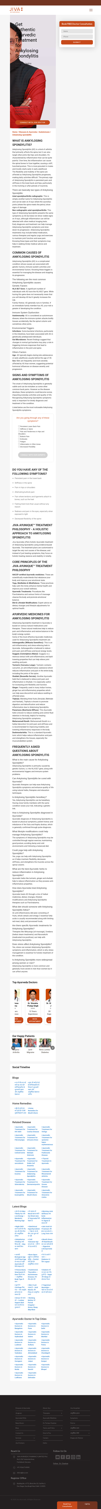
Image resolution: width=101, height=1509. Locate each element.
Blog (17, 1428)
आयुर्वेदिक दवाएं (74, 1428)
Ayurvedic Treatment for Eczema (20, 1171)
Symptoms (74, 1418)
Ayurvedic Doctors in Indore (32, 1334)
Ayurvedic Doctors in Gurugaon (19, 1359)
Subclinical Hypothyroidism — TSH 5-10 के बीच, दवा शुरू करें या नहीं (34, 1231)
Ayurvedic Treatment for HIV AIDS (20, 1129)
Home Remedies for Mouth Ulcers (33, 1110)
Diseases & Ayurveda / (29, 132)
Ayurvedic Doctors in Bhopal (45, 1367)
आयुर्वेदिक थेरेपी (74, 1433)
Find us (72, 1423)
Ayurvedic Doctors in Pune (32, 1326)
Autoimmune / (45, 132)
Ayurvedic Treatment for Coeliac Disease (33, 1129)
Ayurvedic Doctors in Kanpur (45, 1359)
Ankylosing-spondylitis (22, 135)
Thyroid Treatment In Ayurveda (46, 1161)
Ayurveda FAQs (21, 1418)
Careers (45, 1438)
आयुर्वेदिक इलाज (75, 1413)
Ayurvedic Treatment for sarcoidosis (20, 1161)
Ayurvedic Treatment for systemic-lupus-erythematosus (47, 1139)
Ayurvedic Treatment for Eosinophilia (20, 1192)
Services (18, 1438)
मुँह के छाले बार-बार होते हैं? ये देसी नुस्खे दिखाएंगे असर (20, 1110)
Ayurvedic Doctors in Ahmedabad (32, 1350)
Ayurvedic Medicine (49, 1418)
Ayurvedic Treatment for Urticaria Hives (32, 1137)
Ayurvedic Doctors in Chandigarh (45, 1350)
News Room (20, 1423)
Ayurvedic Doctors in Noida (19, 1367)
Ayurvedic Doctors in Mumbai (45, 1334)
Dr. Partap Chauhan (49, 1423)
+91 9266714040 (91, 3)
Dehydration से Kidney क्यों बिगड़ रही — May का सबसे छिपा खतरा (20, 1244)
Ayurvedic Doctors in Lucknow (19, 1342)
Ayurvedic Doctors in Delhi (45, 1326)
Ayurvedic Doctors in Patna (45, 1342)
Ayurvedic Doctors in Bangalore (19, 1326)
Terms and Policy (49, 1428)
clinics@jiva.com (22, 1473)
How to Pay (47, 1433)
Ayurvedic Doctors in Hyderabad (19, 1334)
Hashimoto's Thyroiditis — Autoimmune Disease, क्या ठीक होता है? (33, 1274)
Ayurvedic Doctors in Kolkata (32, 1342)
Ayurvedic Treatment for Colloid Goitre (20, 1150)
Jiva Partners (20, 1443)
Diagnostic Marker (76, 1438)
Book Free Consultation (67, 1505)
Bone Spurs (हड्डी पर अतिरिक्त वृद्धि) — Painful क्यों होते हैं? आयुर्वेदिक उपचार (33, 1259)
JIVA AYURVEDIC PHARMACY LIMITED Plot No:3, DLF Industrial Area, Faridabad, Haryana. (32, 1459)
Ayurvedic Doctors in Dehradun (32, 1375)
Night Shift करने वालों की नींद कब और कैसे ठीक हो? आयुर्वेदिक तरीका (20, 1231)
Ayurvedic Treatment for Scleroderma (20, 1182)
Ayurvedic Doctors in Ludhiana (19, 1375)
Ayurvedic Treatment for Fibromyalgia (20, 1137)
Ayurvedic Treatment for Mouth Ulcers (32, 1192)
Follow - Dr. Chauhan (60, 1463)
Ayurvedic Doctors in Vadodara (19, 1350)
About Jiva (46, 1408)
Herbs (45, 1443)
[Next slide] (53, 1048)
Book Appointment (16, 1017)
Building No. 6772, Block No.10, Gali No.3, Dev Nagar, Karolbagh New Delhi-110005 (31, 1485)
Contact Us (19, 1433)
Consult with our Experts (32, 455)
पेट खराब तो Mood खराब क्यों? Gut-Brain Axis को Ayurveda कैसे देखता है (34, 1216)
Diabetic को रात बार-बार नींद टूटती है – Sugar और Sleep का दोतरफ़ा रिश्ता (47, 1274)
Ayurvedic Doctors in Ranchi (32, 1367)
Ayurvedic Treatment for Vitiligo (47, 1129)
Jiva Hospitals (75, 1408)
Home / (15, 132)
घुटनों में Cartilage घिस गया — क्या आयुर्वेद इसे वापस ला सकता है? (20, 1289)
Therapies (46, 1413)
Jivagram (19, 1413)
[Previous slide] (13, 1048)
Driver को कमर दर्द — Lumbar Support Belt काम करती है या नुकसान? (20, 1302)
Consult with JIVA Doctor (32, 122)
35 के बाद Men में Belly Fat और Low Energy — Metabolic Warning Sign (20, 1216)
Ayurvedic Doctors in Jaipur (32, 1359)
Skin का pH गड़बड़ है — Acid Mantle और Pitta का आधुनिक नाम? (33, 1289)
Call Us (87, 1504)
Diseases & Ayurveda (23, 1408)
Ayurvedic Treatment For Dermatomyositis (33, 1182)
